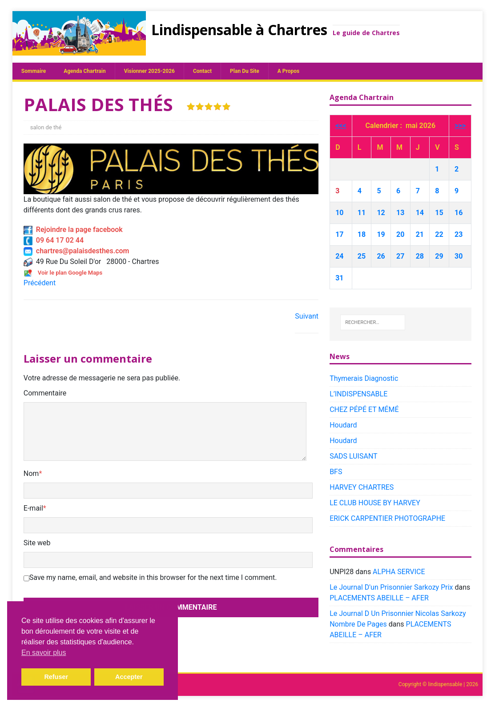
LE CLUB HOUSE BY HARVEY (375, 503)
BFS (336, 471)
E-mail (33, 508)
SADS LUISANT (354, 456)
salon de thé (46, 127)
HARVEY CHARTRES (362, 487)
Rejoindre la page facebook (73, 229)
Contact (202, 71)
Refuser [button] (56, 676)
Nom (31, 473)
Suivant (306, 316)
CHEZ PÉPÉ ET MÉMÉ (364, 409)
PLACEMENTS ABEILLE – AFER (379, 598)
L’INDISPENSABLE (358, 394)
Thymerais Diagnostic (364, 378)
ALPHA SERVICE (399, 571)
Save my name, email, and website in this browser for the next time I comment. (153, 577)
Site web (37, 543)
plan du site (244, 71)
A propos (288, 71)
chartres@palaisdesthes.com (76, 251)
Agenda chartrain (85, 71)
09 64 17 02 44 (54, 240)
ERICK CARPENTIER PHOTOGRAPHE (387, 518)
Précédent (40, 283)
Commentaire (45, 393)
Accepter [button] (129, 676)
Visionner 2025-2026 (149, 71)
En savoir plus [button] (43, 652)
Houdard (343, 425)
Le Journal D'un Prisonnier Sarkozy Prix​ (391, 587)
